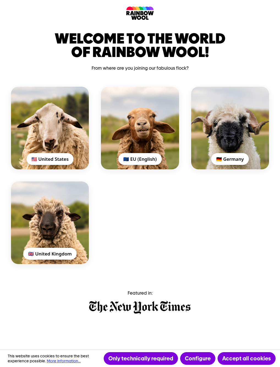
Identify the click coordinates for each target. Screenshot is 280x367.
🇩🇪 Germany (230, 159)
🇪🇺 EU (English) (140, 159)
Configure (198, 358)
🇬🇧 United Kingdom (50, 254)
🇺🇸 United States (50, 159)
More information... (64, 361)
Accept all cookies (246, 358)
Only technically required (140, 358)
